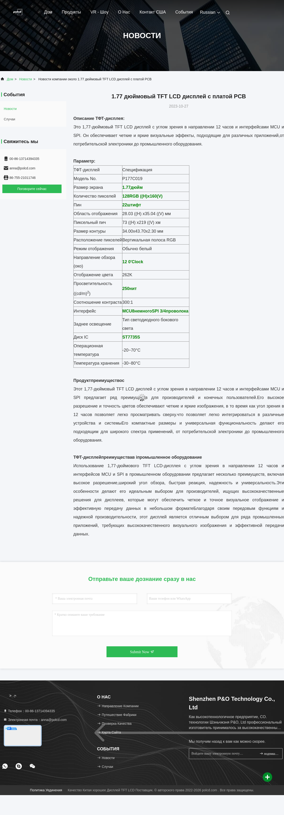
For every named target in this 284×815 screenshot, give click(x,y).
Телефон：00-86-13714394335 (29, 711)
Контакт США (152, 12)
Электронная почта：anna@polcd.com (35, 720)
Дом (48, 12)
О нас (124, 12)
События (184, 12)
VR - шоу (99, 12)
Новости (25, 79)
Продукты (71, 12)
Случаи (9, 119)
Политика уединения (46, 790)
